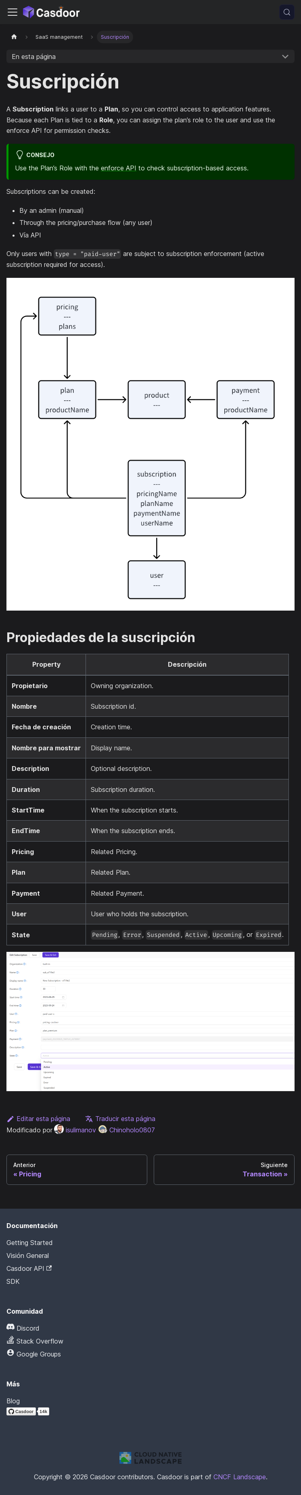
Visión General (27, 1255)
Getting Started (29, 1243)
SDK (13, 1281)
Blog (13, 1401)
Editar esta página (38, 1119)
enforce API (118, 168)
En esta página (34, 56)
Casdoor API (29, 1268)
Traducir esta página (120, 1119)
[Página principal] (14, 37)
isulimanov (75, 1130)
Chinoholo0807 (126, 1130)
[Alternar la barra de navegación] (12, 12)
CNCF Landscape (239, 1477)
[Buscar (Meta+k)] (287, 12)
